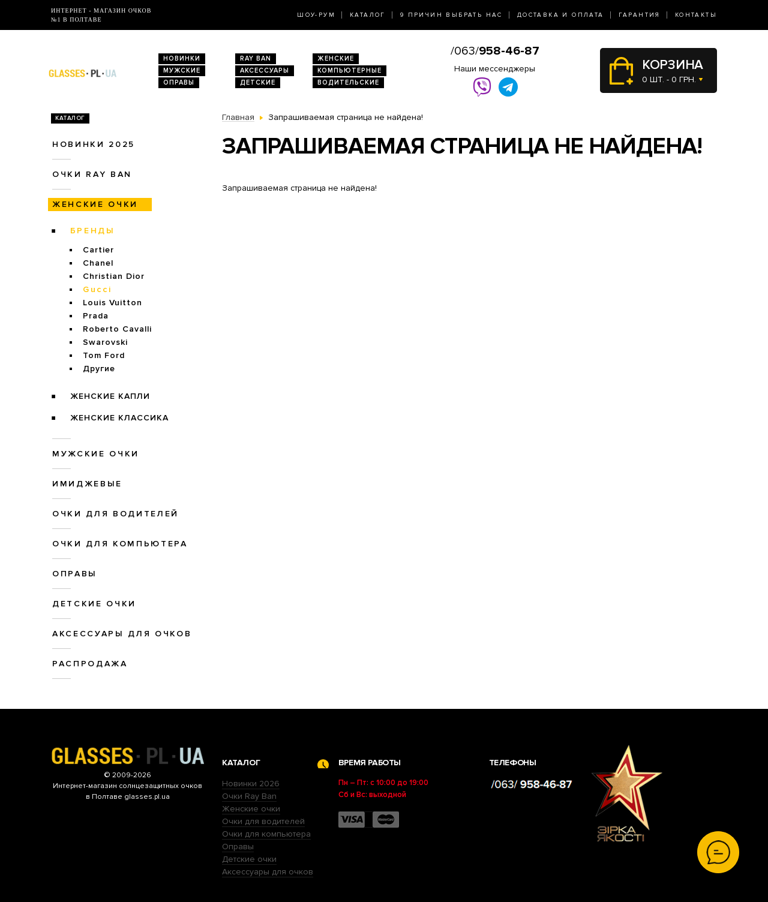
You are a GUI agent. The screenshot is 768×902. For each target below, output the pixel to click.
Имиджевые (87, 484)
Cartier (98, 250)
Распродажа (90, 664)
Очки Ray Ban (249, 796)
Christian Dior (114, 276)
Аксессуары (264, 70)
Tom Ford (104, 355)
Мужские (181, 70)
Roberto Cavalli (117, 329)
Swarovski (105, 342)
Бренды (92, 231)
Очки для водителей (115, 514)
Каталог (368, 15)
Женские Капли (110, 396)
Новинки (181, 58)
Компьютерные (349, 70)
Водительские (348, 82)
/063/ (495, 51)
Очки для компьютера (120, 544)
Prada (96, 316)
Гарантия (640, 15)
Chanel (98, 263)
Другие (99, 368)
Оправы (178, 82)
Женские (335, 58)
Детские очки (94, 604)
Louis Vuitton (112, 302)
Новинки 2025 (93, 144)
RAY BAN (255, 58)
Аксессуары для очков (121, 634)
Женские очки (95, 204)
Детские (257, 82)
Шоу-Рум (316, 15)
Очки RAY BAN (92, 174)
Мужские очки (95, 454)
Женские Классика (119, 418)
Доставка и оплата (560, 15)
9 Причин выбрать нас (451, 15)
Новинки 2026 (251, 783)
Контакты (696, 15)
